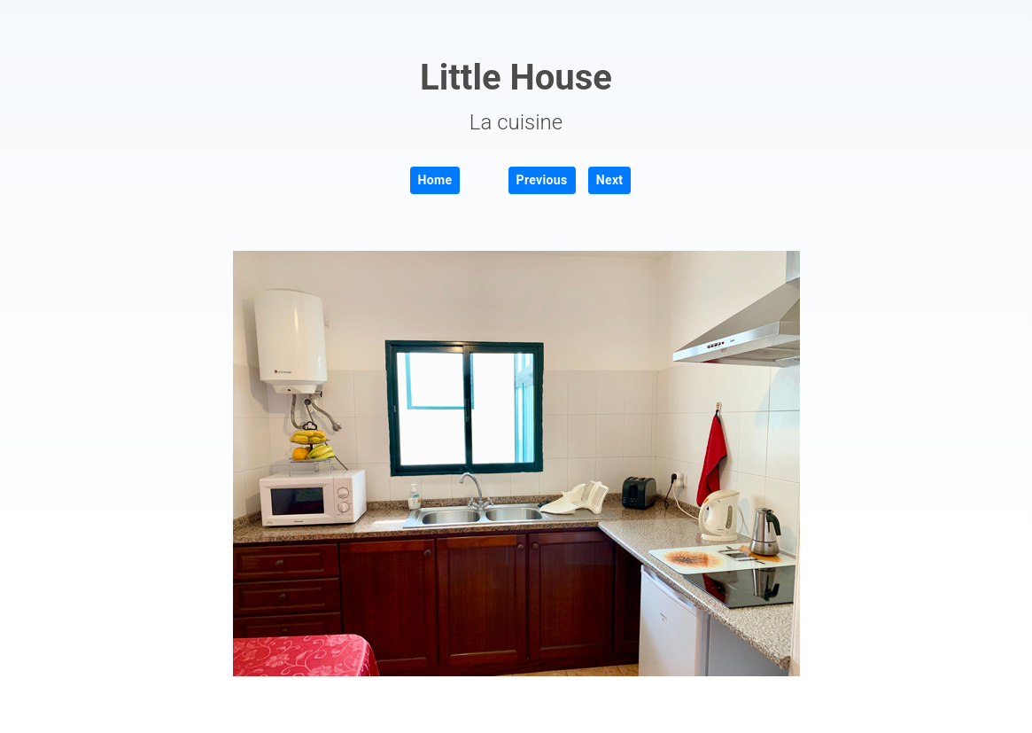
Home (435, 180)
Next (610, 180)
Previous (542, 180)
